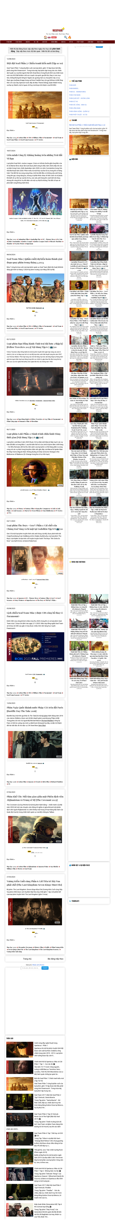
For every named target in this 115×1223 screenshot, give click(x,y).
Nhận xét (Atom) (38, 965)
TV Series (39, 140)
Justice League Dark (41, 241)
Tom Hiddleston (48, 511)
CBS (29, 138)
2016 (14, 782)
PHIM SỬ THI (73, 101)
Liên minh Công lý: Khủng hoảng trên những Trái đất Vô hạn (98, 211)
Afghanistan (32, 867)
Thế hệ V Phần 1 (51, 600)
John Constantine (14, 241)
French (38, 782)
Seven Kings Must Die (15, 949)
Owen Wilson (36, 511)
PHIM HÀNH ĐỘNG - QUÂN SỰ (79, 111)
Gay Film (48, 419)
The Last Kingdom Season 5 (49, 949)
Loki (53, 509)
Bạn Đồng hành (23, 419)
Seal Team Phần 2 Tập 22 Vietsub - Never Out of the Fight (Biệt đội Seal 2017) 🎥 (47, 1116)
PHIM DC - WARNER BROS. (77, 92)
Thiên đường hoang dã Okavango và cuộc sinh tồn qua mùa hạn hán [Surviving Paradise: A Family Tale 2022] (99, 656)
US (9, 784)
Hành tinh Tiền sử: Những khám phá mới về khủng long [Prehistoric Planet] (79, 654)
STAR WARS (19, 42)
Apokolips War (36, 239)
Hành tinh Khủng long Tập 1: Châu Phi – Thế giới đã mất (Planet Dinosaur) (99, 680)
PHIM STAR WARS (74, 95)
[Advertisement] (57, 12)
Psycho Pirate (19, 244)
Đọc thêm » (11, 130)
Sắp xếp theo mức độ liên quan (28, 51)
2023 (14, 326)
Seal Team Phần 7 (13, 140)
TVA (9, 513)
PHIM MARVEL (73, 88)
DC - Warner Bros (49, 239)
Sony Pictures (19, 600)
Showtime (32, 400)
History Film (38, 947)
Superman (29, 244)
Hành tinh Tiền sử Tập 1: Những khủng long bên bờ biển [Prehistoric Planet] (79, 631)
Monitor (9, 244)
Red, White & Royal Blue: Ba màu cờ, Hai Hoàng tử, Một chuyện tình (79, 400)
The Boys (40, 600)
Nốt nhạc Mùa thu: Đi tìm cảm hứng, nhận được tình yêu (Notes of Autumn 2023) (79, 375)
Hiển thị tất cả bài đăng (50, 51)
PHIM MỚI (9, 42)
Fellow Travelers (37, 419)
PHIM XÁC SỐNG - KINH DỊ (77, 105)
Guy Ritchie (54, 867)
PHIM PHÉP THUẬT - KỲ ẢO (78, 115)
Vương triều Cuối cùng (14, 952)
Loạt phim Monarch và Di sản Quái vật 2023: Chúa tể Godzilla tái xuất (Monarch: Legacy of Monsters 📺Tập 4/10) (79, 266)
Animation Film (23, 239)
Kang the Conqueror (43, 509)
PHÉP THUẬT (80, 42)
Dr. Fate (59, 239)
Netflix (47, 947)
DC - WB (36, 42)
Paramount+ (48, 138)
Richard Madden (47, 721)
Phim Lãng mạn (12, 421)
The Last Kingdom (31, 949)
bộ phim (45, 716)
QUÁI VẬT (44, 42)
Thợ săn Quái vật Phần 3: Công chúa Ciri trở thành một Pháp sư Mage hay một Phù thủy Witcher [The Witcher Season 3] (79, 455)
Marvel (27, 511)
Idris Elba (42, 725)
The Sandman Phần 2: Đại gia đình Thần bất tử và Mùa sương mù (99, 375)
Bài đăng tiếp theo (55, 959)
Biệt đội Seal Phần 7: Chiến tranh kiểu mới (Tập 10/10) (35, 63)
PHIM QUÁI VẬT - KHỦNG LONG (79, 98)
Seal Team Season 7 (27, 140)
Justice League (27, 241)
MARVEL (28, 42)
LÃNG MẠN (90, 42)
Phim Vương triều (57, 947)
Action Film (22, 138)
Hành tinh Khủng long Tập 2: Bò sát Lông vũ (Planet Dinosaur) (79, 680)
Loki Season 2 (18, 511)
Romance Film (24, 421)
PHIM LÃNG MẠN (74, 108)
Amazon (21, 598)
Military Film (37, 138)
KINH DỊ (63, 42)
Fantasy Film (29, 509)
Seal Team (57, 138)
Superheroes (30, 600)
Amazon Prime (43, 867)
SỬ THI (71, 42)
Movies (20, 869)
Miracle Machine (56, 241)
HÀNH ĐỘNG (54, 42)
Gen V (53, 598)
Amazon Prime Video (49, 400)
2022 (14, 239)
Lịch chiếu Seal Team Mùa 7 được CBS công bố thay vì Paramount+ (99, 400)
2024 (14, 138)
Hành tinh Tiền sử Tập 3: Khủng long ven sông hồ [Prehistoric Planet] (79, 607)
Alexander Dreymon (25, 947)
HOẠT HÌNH (100, 42)
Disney (20, 509)
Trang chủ (27, 959)
